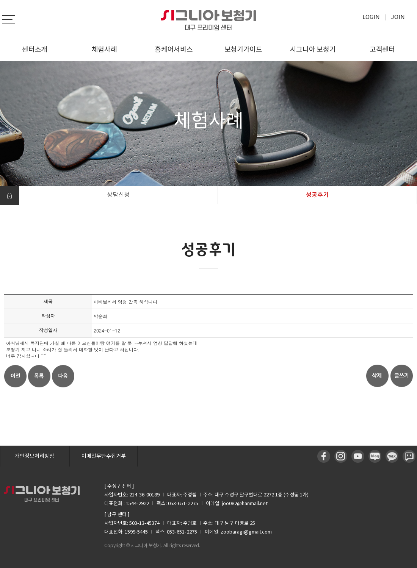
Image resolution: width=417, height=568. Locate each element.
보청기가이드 (243, 49)
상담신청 (118, 194)
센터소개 (34, 49)
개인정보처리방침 (34, 456)
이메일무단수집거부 (104, 456)
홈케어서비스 (174, 49)
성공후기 (317, 194)
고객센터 (382, 49)
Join (398, 16)
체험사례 (104, 49)
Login (371, 16)
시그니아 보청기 (313, 49)
